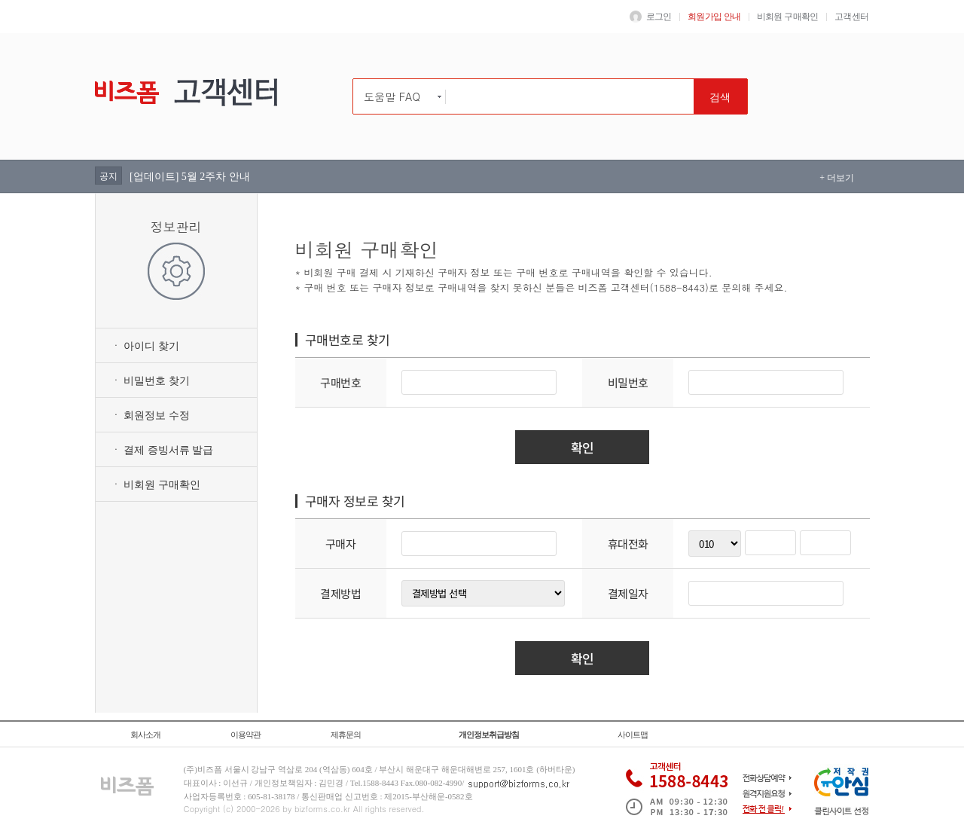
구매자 (340, 543)
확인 (582, 447)
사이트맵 (633, 734)
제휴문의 (346, 734)
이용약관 (245, 734)
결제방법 (340, 593)
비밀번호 (628, 382)
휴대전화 (628, 543)
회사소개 (145, 734)
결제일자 (628, 593)
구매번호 (340, 382)
